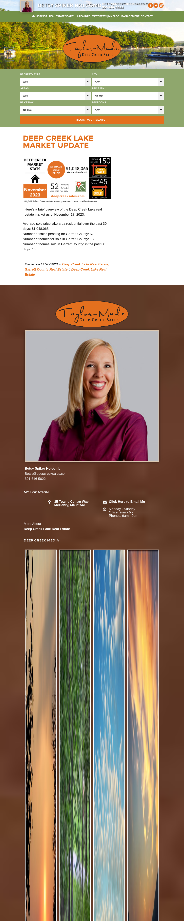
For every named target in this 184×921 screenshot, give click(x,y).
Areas (24, 88)
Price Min (98, 88)
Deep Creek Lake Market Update (58, 142)
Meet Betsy (99, 16)
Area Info (83, 16)
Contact (147, 16)
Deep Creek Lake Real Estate (47, 529)
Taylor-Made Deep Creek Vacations (92, 48)
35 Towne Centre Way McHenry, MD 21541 (71, 503)
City (94, 74)
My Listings (39, 16)
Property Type (30, 74)
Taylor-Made (92, 314)
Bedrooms (99, 102)
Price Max (27, 102)
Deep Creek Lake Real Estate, (85, 264)
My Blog (113, 16)
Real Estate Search (61, 16)
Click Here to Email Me (127, 501)
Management (130, 16)
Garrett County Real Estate (46, 269)
